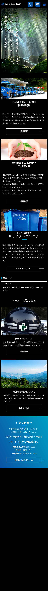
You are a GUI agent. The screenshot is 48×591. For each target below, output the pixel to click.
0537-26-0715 (28, 442)
